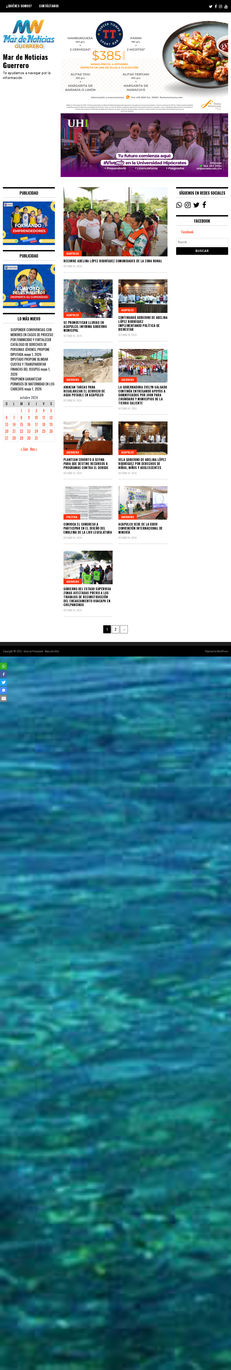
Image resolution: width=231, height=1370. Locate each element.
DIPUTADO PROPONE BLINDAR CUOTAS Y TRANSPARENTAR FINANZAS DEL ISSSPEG (29, 364)
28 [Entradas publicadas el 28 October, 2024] (14, 437)
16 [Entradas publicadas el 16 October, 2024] (28, 424)
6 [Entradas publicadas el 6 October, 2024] (6, 417)
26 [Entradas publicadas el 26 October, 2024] (51, 430)
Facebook (187, 231)
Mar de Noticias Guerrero (25, 61)
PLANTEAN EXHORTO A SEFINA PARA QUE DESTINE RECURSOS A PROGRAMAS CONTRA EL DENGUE (86, 463)
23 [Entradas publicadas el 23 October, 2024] (29, 430)
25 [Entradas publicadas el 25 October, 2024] (43, 430)
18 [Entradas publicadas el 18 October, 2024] (43, 424)
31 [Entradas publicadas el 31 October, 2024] (36, 437)
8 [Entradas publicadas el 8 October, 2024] (21, 417)
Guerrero (72, 380)
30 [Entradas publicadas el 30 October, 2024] (29, 437)
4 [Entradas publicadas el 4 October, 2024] (44, 410)
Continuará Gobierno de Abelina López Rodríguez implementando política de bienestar (142, 323)
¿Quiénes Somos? (19, 6)
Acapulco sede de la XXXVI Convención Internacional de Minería (140, 528)
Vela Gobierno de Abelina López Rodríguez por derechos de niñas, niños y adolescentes (142, 463)
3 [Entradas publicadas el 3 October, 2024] (36, 410)
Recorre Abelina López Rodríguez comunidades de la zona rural (113, 261)
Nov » (33, 448)
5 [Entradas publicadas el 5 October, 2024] (51, 410)
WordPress (222, 651)
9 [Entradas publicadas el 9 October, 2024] (29, 417)
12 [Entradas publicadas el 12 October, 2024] (51, 417)
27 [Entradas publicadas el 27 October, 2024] (6, 437)
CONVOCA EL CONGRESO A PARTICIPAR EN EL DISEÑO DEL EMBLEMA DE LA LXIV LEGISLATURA (88, 528)
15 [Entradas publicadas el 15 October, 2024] (21, 424)
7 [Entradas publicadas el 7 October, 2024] (14, 417)
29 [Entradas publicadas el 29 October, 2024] (21, 437)
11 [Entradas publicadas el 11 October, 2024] (43, 417)
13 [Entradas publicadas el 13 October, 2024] (6, 424)
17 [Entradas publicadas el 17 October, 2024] (36, 424)
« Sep (24, 448)
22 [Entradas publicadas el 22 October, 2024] (21, 430)
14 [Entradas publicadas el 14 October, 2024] (14, 424)
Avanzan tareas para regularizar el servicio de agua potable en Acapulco (84, 391)
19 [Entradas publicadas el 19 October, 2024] (51, 424)
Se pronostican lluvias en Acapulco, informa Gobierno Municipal (85, 326)
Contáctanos (49, 6)
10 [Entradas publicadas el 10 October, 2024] (36, 417)
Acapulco (72, 253)
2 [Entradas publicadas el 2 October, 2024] (29, 410)
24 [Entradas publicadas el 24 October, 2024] (36, 430)
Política (71, 517)
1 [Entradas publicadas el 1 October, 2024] (21, 410)
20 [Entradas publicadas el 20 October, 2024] (6, 430)
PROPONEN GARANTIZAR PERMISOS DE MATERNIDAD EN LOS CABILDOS (32, 383)
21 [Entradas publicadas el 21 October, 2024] (14, 430)
